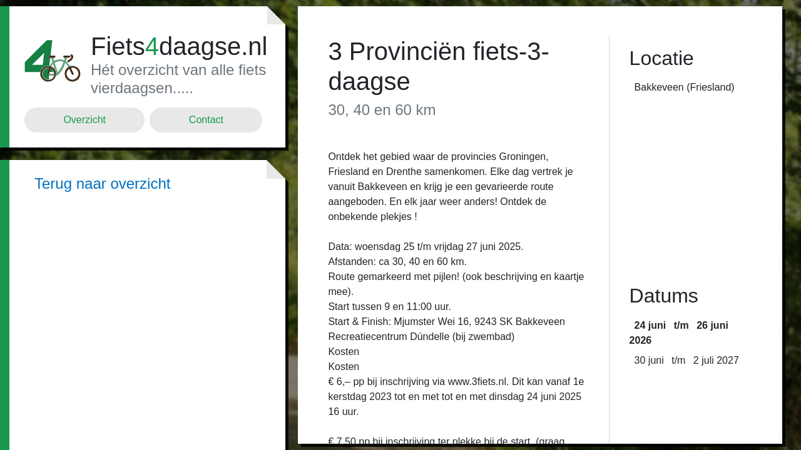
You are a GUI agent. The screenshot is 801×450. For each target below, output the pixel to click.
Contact (206, 119)
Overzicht (84, 119)
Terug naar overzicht (102, 183)
